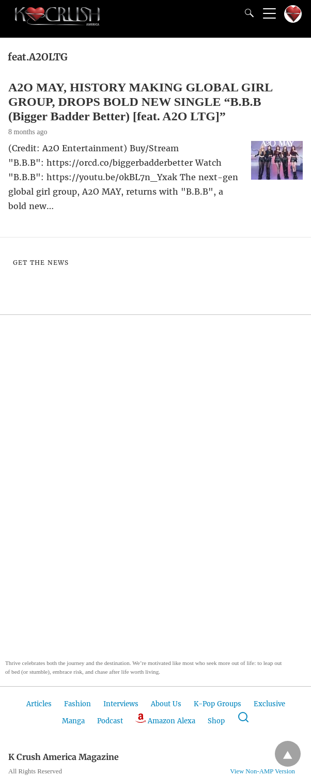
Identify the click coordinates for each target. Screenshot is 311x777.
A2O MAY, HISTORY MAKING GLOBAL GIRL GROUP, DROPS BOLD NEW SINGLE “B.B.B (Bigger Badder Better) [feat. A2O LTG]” (140, 102)
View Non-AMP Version (262, 771)
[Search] (247, 13)
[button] (56, 501)
